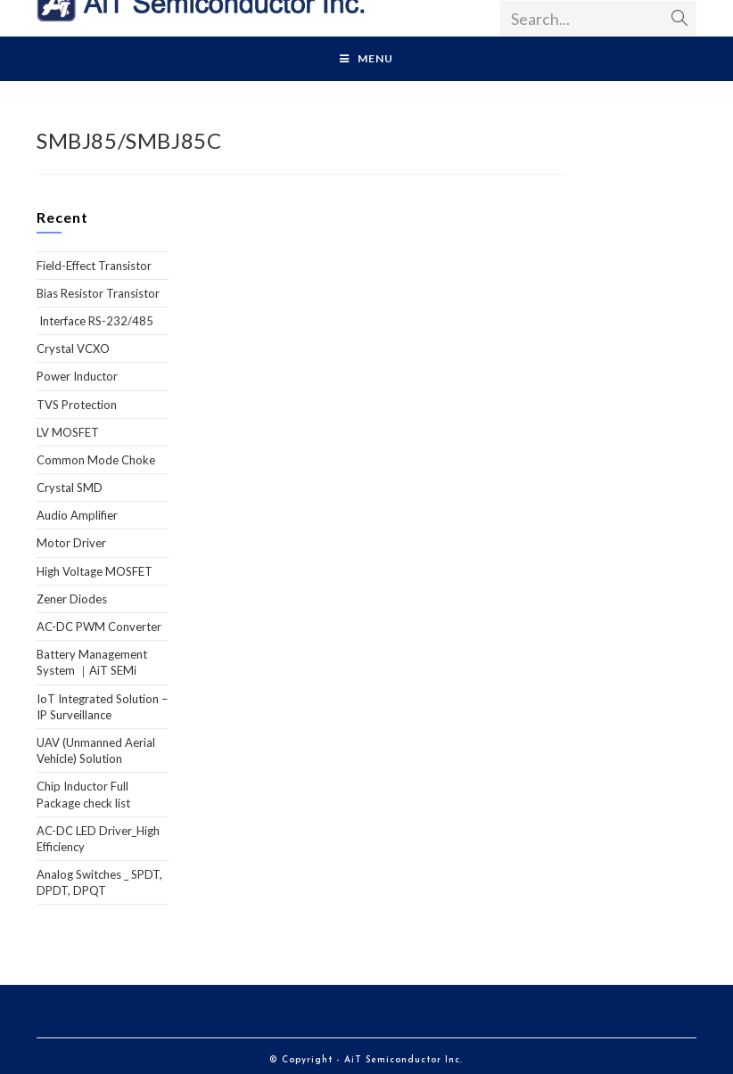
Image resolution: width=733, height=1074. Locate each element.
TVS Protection (77, 405)
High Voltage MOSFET (94, 571)
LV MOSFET (68, 432)
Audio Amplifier (77, 515)
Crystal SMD (70, 487)
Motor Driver (71, 543)
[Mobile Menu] (366, 59)
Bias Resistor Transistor (98, 293)
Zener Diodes (72, 599)
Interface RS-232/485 (95, 321)
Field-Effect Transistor (94, 265)
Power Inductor (77, 376)
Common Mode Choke (96, 460)
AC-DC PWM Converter (99, 626)
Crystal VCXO (73, 348)
